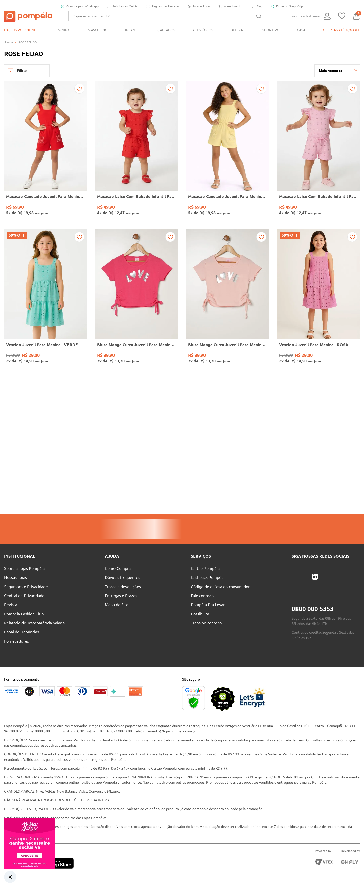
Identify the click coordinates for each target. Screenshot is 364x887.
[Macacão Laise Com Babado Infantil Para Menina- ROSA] (318, 151)
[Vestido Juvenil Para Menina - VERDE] (45, 299)
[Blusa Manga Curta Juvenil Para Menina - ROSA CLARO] (227, 299)
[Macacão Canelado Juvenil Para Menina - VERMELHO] (45, 151)
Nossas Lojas (198, 6)
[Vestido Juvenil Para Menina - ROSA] (318, 299)
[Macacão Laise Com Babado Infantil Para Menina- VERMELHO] (136, 151)
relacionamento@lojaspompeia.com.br (165, 731)
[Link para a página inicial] (9, 42)
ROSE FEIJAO (27, 42)
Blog (257, 6)
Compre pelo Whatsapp (80, 6)
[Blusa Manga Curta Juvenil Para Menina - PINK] (136, 299)
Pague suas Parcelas (162, 6)
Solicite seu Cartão (122, 6)
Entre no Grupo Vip (287, 6)
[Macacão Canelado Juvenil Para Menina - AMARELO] (227, 151)
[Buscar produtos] (259, 16)
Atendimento (230, 6)
